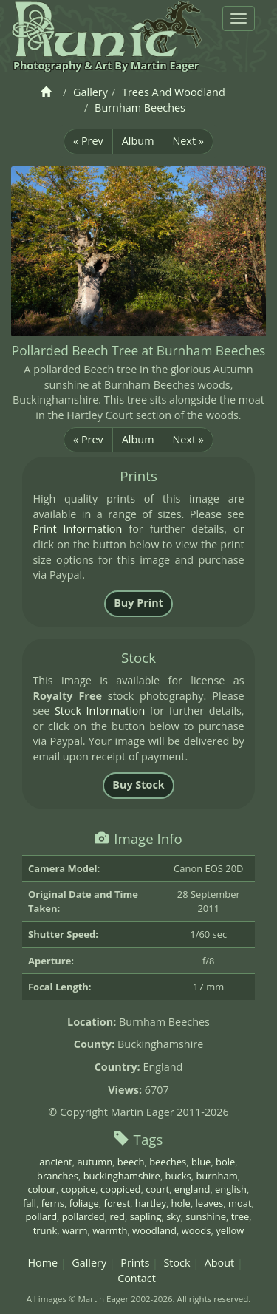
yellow (230, 1230)
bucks (178, 1175)
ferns (52, 1203)
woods (196, 1230)
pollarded (83, 1216)
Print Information (77, 529)
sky (173, 1216)
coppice (78, 1189)
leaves (210, 1203)
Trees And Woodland (173, 92)
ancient (55, 1161)
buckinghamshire (121, 1175)
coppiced (120, 1189)
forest (117, 1203)
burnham (216, 1175)
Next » (187, 141)
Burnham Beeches (140, 108)
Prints (134, 1263)
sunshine (205, 1216)
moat (240, 1203)
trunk (45, 1230)
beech (131, 1161)
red (117, 1216)
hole (181, 1203)
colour (42, 1189)
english (231, 1189)
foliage (84, 1203)
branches (57, 1175)
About (220, 1263)
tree (240, 1216)
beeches (167, 1161)
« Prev (88, 141)
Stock (176, 1263)
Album (138, 141)
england (192, 1189)
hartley (150, 1203)
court (157, 1189)
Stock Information (100, 711)
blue (201, 1161)
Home (42, 1263)
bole (225, 1161)
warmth (109, 1230)
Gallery (90, 92)
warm (75, 1230)
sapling (146, 1216)
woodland (154, 1230)
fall (29, 1203)
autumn (94, 1161)
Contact (136, 1278)
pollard (41, 1216)
